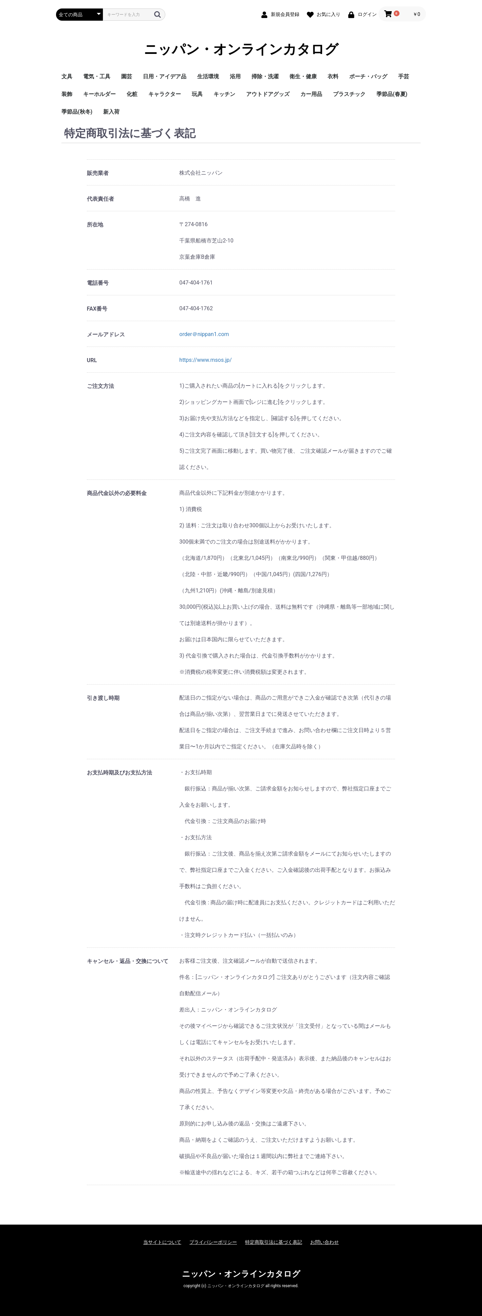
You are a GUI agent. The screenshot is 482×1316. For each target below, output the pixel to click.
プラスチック (349, 94)
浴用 (235, 76)
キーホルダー (99, 94)
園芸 (126, 76)
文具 (66, 76)
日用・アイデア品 (164, 76)
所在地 (95, 224)
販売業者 (98, 173)
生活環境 (208, 76)
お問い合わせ (324, 1242)
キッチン (224, 94)
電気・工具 (96, 76)
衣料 (333, 76)
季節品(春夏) (391, 94)
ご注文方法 (100, 386)
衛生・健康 (303, 76)
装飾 (66, 94)
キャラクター (164, 94)
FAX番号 (97, 309)
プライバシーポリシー (213, 1242)
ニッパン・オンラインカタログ (241, 49)
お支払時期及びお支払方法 (119, 772)
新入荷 (111, 112)
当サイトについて (162, 1242)
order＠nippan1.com (204, 334)
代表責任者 (100, 199)
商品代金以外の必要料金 (117, 493)
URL (92, 360)
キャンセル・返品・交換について (127, 961)
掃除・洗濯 (265, 76)
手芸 (403, 76)
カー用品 (311, 94)
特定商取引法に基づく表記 (273, 1242)
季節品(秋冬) (76, 112)
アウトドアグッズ (268, 94)
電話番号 (98, 283)
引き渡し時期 (103, 698)
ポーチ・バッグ (368, 76)
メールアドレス (106, 334)
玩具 (197, 94)
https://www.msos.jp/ (205, 360)
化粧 (132, 94)
